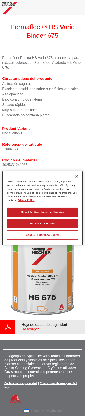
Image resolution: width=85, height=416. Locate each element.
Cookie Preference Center (42, 235)
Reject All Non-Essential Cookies (42, 212)
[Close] (76, 176)
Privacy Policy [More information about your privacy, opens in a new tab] (26, 200)
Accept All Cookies (42, 223)
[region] (42, 208)
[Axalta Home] (9, 10)
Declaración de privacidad (20, 383)
